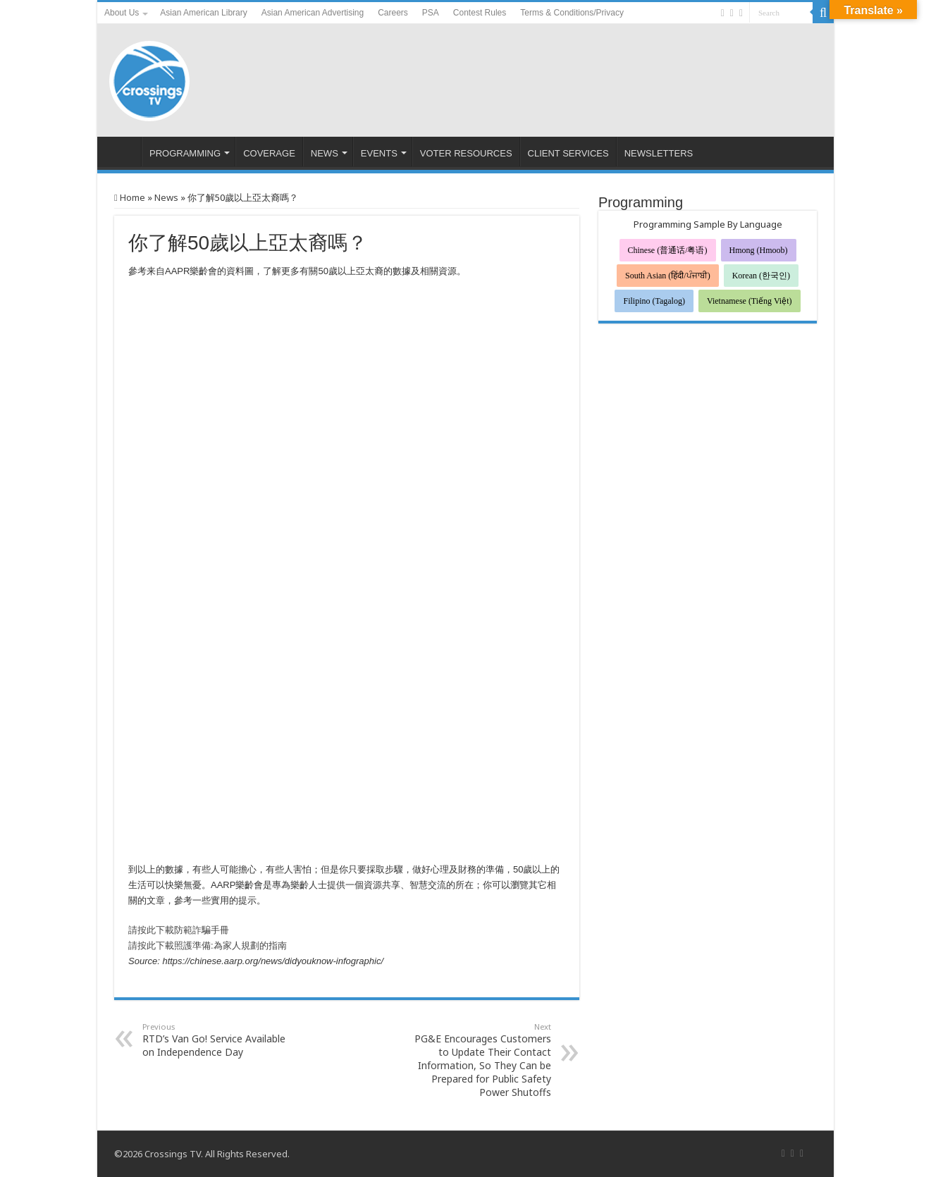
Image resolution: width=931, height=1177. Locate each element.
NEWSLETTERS (658, 153)
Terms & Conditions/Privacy (572, 13)
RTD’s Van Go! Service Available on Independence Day (214, 1040)
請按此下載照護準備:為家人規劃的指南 (207, 945)
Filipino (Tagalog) (653, 301)
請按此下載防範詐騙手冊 (178, 930)
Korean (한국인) (761, 276)
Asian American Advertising (312, 13)
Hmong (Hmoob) (758, 250)
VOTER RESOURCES (466, 153)
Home (129, 197)
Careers (393, 13)
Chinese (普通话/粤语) (668, 250)
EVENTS (379, 153)
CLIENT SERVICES (568, 153)
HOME (122, 151)
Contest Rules (479, 13)
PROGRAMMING (185, 153)
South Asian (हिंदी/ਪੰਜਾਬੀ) (667, 276)
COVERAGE (269, 153)
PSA (430, 13)
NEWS (324, 153)
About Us (121, 13)
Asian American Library (203, 13)
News (166, 197)
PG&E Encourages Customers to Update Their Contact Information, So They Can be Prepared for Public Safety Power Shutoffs (479, 1060)
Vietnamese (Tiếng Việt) (749, 301)
